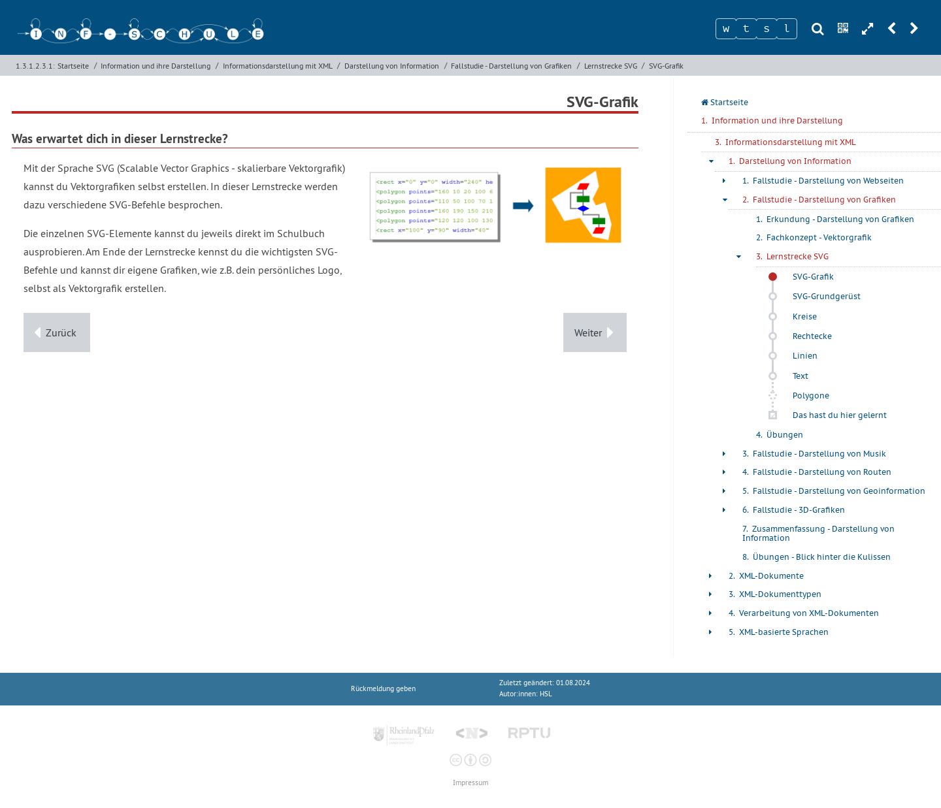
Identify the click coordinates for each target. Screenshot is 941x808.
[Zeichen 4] (786, 28)
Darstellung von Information (391, 66)
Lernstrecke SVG (610, 66)
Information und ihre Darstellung (155, 66)
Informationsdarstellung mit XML (278, 66)
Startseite (73, 66)
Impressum (470, 783)
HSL (546, 694)
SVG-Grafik (666, 66)
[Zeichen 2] (746, 28)
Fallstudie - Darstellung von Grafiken (511, 66)
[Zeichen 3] (766, 28)
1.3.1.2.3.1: (35, 66)
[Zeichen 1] (726, 28)
